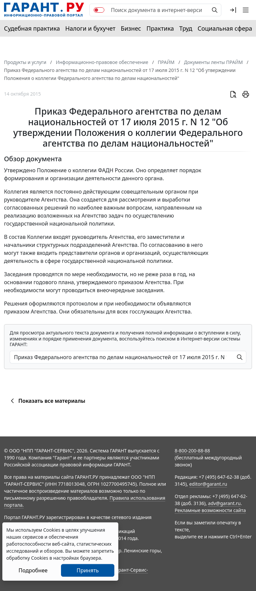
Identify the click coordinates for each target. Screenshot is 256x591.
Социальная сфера (225, 28)
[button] (233, 10)
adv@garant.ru (224, 503)
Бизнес (131, 28)
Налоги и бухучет (90, 28)
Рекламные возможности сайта (210, 510)
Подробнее (32, 570)
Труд (185, 28)
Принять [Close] (88, 570)
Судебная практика (32, 28)
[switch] (99, 10)
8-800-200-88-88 (192, 450)
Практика (160, 28)
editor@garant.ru (208, 484)
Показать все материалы (46, 401)
